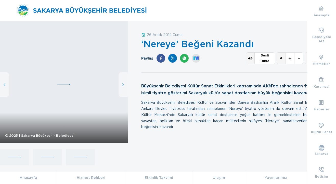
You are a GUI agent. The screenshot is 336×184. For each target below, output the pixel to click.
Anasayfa (28, 178)
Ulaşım (219, 178)
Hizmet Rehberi (91, 178)
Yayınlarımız (276, 178)
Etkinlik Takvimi (159, 178)
